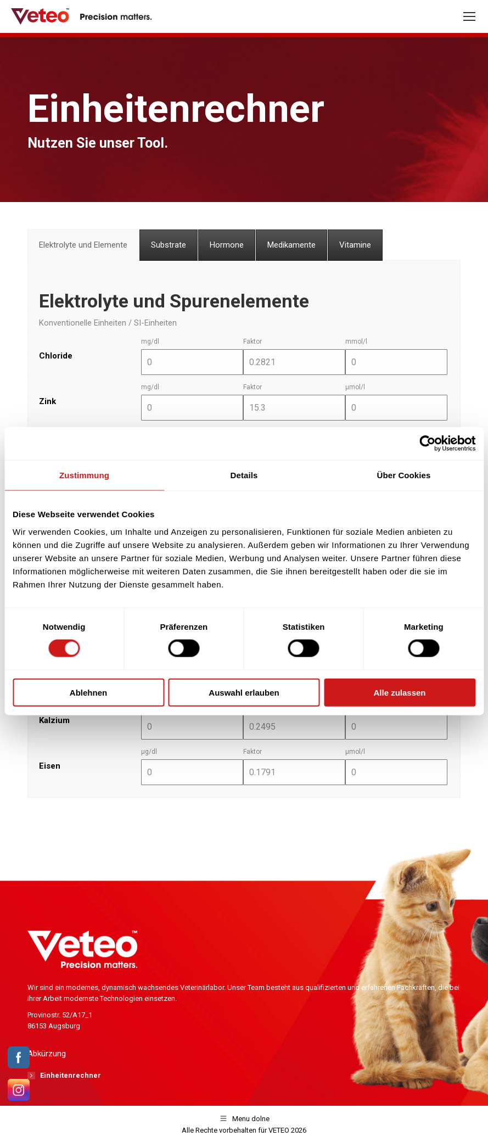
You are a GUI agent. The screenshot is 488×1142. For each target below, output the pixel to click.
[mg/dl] (192, 362)
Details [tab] (244, 475)
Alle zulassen (399, 692)
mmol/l (356, 341)
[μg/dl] (192, 772)
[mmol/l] (396, 362)
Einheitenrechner (70, 1075)
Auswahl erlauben (244, 692)
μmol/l (355, 387)
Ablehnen (88, 692)
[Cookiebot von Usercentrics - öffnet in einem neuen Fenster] (427, 443)
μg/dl (149, 751)
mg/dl (150, 341)
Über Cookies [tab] (404, 475)
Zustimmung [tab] (84, 475)
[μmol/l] (396, 408)
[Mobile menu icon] (469, 16)
